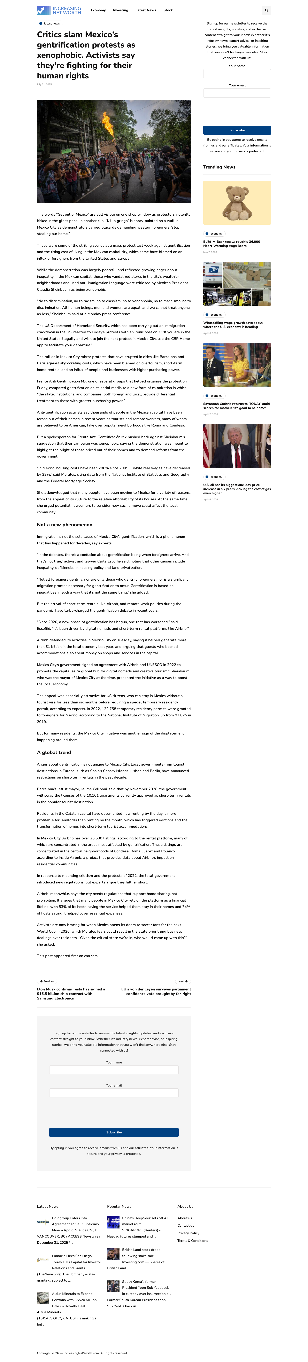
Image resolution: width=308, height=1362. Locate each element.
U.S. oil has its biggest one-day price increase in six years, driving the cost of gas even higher (237, 489)
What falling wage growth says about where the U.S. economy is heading (232, 325)
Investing (120, 10)
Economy (98, 10)
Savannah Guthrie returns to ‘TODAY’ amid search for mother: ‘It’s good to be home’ (236, 406)
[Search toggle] (266, 10)
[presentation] (237, 112)
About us (184, 1218)
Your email (237, 89)
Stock (168, 10)
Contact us (185, 1225)
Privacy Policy (188, 1233)
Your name (237, 70)
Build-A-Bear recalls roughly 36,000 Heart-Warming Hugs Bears (231, 243)
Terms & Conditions (192, 1240)
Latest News (146, 10)
